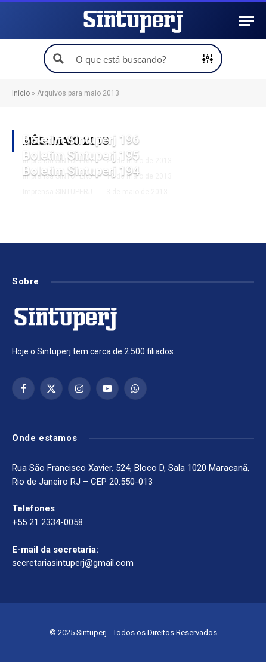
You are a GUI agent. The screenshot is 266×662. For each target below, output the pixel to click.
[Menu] (246, 21)
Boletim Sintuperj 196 (81, 140)
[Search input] (133, 58)
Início (21, 93)
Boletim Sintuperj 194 (81, 171)
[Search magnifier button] (58, 58)
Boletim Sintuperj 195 (81, 155)
